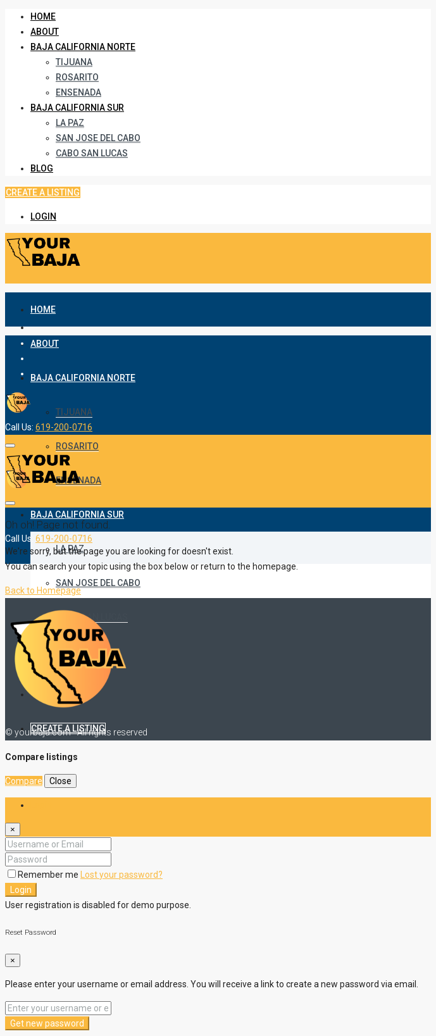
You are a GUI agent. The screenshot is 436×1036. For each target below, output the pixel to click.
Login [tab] (41, 805)
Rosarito (77, 77)
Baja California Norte (82, 47)
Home (43, 16)
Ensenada (78, 92)
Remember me (44, 875)
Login (43, 216)
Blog (41, 168)
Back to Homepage (43, 590)
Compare (23, 781)
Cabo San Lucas (92, 153)
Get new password (47, 1023)
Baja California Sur (77, 108)
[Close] (12, 829)
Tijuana (74, 62)
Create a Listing (43, 192)
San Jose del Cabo (98, 138)
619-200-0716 (63, 427)
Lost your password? (121, 875)
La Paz (70, 123)
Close (60, 781)
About (44, 32)
